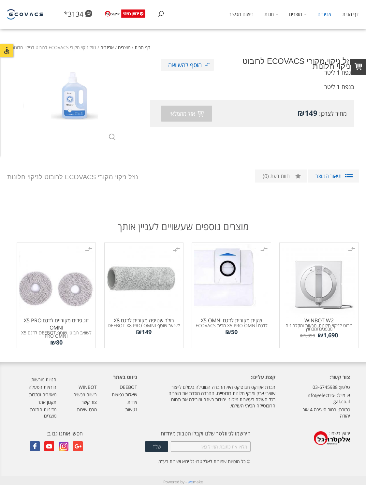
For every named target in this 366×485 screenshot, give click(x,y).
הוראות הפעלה (42, 384)
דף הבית (350, 14)
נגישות (131, 407)
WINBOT (88, 384)
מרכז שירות (87, 407)
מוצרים (295, 14)
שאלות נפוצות (124, 392)
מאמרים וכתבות (42, 392)
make (195, 479)
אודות (132, 399)
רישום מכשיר (241, 14)
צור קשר (89, 399)
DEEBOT (128, 384)
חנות (269, 14)
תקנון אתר (47, 399)
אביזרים (324, 14)
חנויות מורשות (43, 377)
